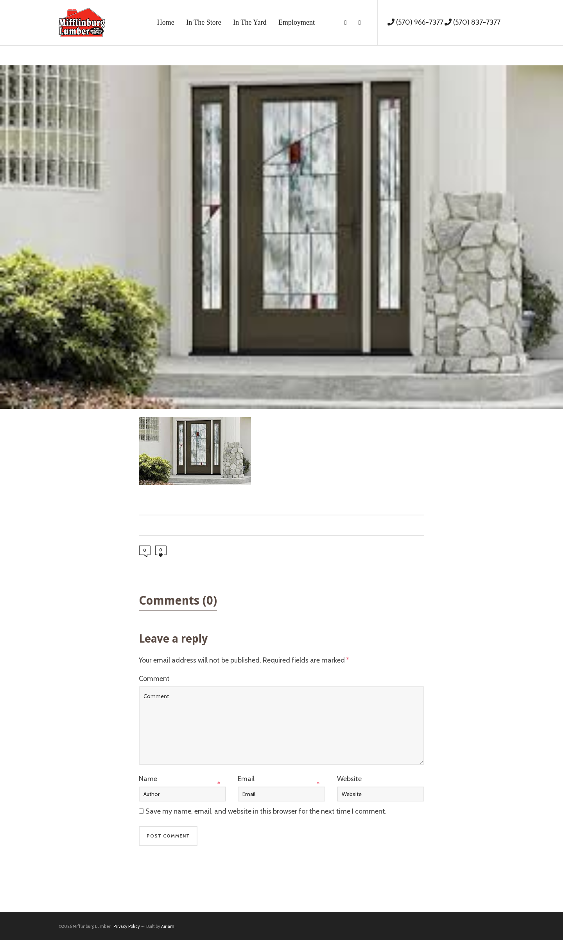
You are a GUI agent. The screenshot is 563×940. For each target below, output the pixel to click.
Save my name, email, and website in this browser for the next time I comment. (266, 811)
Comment (154, 678)
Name (148, 778)
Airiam (167, 926)
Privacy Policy (126, 926)
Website (349, 778)
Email (246, 778)
